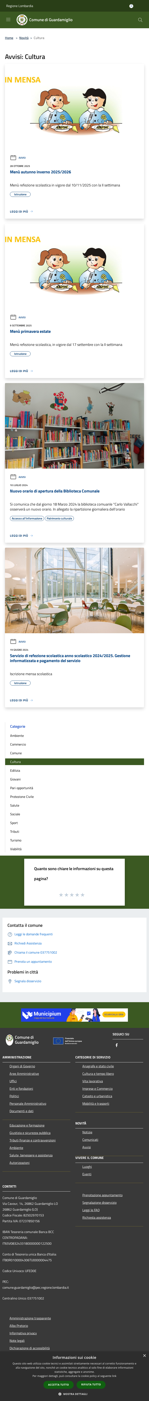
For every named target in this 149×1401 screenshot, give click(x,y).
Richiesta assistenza (96, 1217)
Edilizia (15, 770)
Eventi (86, 1174)
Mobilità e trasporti (95, 1103)
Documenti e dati (22, 1110)
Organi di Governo (22, 1066)
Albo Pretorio (19, 1325)
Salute (14, 805)
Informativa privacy (23, 1333)
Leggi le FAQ (91, 1210)
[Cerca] (140, 19)
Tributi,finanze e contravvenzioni (33, 1140)
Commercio (18, 744)
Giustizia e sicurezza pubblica (30, 1132)
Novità (24, 37)
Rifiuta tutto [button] (91, 1384)
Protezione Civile (22, 796)
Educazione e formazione (27, 1125)
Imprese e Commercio (97, 1088)
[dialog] (74, 1376)
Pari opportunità (21, 787)
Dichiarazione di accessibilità (30, 1348)
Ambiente (17, 735)
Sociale (15, 814)
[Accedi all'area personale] (131, 6)
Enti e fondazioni (21, 1088)
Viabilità (16, 848)
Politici (14, 1096)
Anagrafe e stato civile (98, 1066)
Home (9, 37)
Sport (14, 822)
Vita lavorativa (92, 1081)
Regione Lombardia (19, 5)
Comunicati (90, 1139)
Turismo (15, 840)
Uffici (13, 1081)
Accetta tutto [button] (58, 1384)
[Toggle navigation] (8, 19)
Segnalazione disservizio (99, 1202)
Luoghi (87, 1166)
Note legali (17, 1340)
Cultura (15, 761)
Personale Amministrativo (28, 1103)
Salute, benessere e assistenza (31, 1155)
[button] (74, 1394)
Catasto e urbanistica (97, 1096)
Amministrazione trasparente (30, 1318)
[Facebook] (117, 1045)
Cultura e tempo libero (98, 1073)
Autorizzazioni (20, 1162)
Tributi (14, 831)
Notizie (87, 1132)
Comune (16, 753)
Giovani (15, 779)
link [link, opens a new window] (114, 1376)
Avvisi (18, 158)
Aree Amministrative (24, 1073)
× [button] (144, 1355)
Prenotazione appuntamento (102, 1195)
